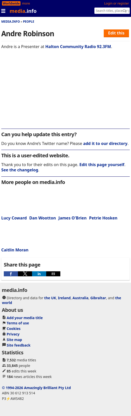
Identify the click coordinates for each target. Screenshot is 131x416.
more (26, 3)
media (23, 11)
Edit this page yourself (101, 164)
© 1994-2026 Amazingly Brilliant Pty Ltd (36, 387)
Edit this (116, 33)
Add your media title (25, 317)
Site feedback (19, 345)
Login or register (116, 3)
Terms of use (18, 323)
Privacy (13, 334)
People (28, 21)
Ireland (64, 297)
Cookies (14, 328)
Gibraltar (98, 297)
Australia (80, 297)
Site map (14, 339)
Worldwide (11, 3)
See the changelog (19, 170)
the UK (50, 297)
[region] (65, 92)
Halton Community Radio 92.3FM (78, 46)
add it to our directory (105, 143)
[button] (11, 273)
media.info (10, 21)
